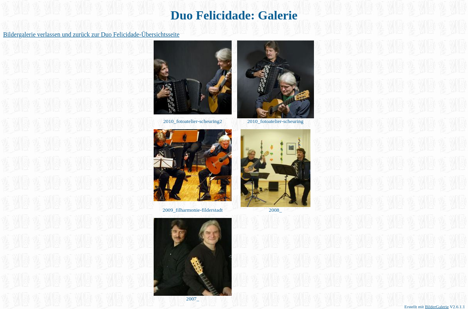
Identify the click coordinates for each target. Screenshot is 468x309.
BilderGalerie (437, 306)
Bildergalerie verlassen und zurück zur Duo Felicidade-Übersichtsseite (91, 34)
